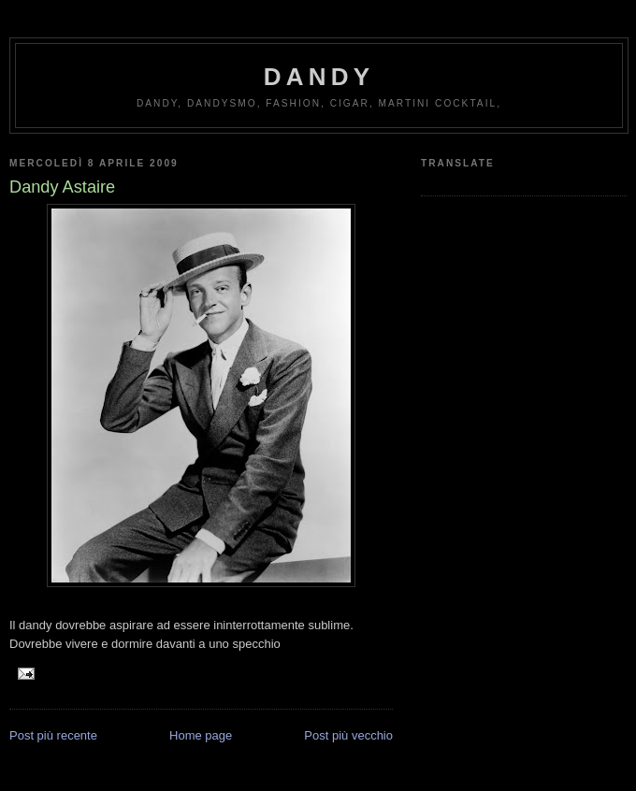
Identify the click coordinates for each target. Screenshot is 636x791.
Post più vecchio (348, 735)
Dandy (319, 77)
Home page (200, 735)
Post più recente (53, 735)
